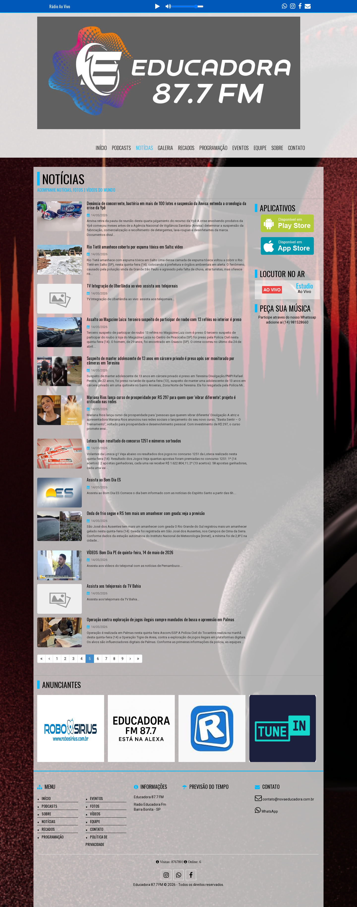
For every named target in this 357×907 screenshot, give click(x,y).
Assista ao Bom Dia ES (104, 480)
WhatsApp (270, 811)
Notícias (144, 147)
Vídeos (95, 813)
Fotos (94, 806)
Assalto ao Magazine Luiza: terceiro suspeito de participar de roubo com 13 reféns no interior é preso (164, 319)
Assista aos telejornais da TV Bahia (114, 586)
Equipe (260, 147)
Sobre (277, 147)
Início (101, 147)
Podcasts (121, 147)
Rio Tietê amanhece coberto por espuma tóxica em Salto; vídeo (135, 247)
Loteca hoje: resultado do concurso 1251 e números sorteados (134, 441)
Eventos (240, 147)
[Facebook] (191, 875)
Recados (186, 147)
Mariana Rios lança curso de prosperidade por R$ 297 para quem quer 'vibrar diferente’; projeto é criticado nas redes (161, 399)
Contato (296, 147)
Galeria (165, 147)
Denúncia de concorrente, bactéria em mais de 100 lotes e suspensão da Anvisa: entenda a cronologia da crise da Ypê (166, 205)
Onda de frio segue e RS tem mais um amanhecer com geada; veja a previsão (146, 513)
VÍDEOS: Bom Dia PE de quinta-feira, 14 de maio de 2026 (130, 552)
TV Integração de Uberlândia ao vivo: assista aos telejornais (132, 286)
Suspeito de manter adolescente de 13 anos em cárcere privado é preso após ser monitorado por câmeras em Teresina (160, 360)
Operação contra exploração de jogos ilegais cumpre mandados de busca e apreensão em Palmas (160, 619)
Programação (213, 147)
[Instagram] (166, 875)
